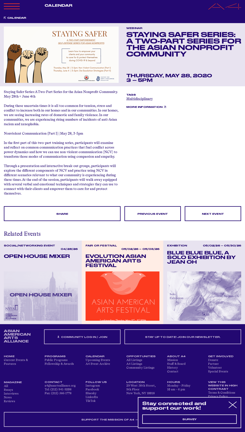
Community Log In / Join (82, 337)
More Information (144, 107)
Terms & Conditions (221, 392)
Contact (172, 371)
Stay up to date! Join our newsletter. (182, 337)
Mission (172, 360)
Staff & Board (176, 364)
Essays (8, 390)
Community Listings (140, 367)
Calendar (58, 5)
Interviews (11, 393)
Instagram (93, 385)
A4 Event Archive (98, 364)
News (8, 397)
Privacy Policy (218, 396)
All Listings (134, 360)
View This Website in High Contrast (223, 385)
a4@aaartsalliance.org (60, 385)
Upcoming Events (98, 360)
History (172, 367)
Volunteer (215, 367)
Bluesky (91, 393)
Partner (213, 364)
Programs (55, 356)
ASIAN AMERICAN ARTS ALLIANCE (17, 336)
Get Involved (221, 356)
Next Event (213, 214)
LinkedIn (92, 397)
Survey (189, 419)
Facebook (92, 389)
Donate (213, 360)
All (6, 386)
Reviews (9, 401)
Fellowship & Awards (59, 364)
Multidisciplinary (139, 99)
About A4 (176, 356)
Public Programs (56, 360)
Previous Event (152, 214)
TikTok (91, 401)
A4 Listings (134, 364)
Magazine (13, 382)
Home (9, 356)
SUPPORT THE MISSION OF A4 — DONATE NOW (122, 420)
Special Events (218, 371)
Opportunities (141, 356)
